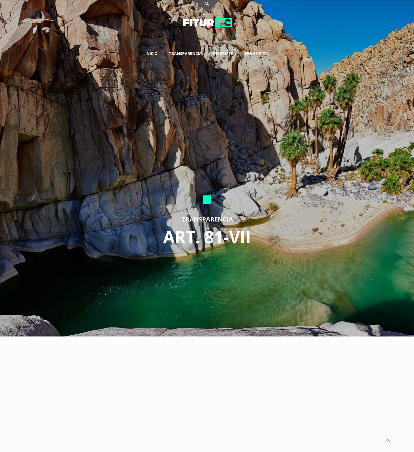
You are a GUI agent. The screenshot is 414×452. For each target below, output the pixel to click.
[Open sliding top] (207, 6)
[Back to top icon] (387, 440)
